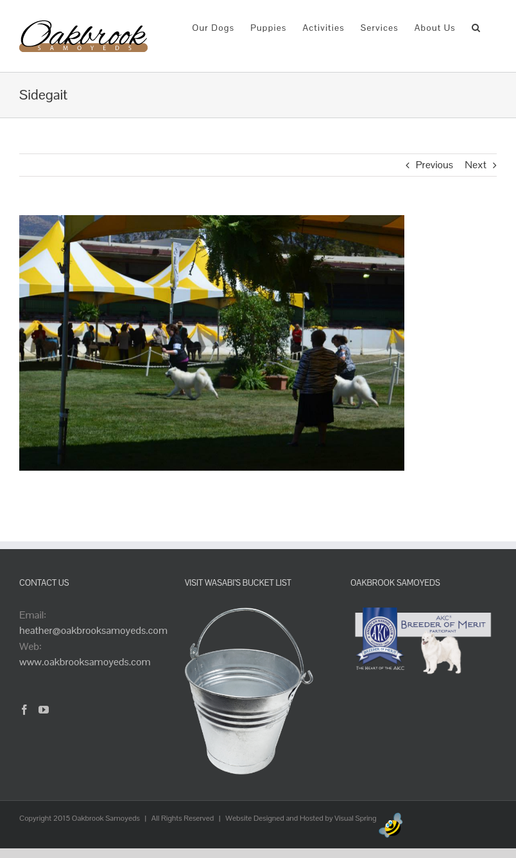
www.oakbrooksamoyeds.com (85, 662)
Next (475, 164)
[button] (476, 26)
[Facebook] (24, 710)
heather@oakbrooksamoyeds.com (93, 630)
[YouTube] (44, 710)
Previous (434, 164)
